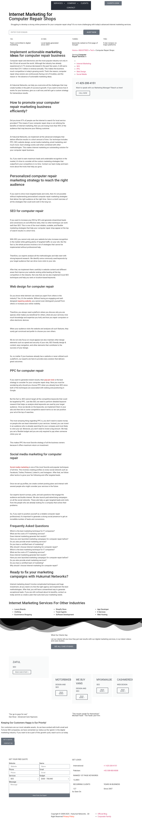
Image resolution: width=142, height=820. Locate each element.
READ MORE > (81, 696)
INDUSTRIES (84, 50)
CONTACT (71, 8)
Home (74, 50)
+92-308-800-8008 (111, 771)
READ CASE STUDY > (22, 672)
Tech (92, 50)
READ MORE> (61, 693)
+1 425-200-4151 (110, 766)
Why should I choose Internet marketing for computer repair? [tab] (34, 547)
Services (12, 776)
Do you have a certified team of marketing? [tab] (27, 544)
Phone (11, 769)
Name (41, 763)
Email (41, 769)
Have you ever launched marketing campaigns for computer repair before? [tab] (39, 539)
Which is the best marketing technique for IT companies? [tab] (32, 531)
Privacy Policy (68, 816)
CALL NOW (83, 93)
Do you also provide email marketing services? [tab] (28, 542)
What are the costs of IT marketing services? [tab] (27, 534)
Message (12, 782)
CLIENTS (84, 3)
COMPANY (73, 3)
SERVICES (59, 3)
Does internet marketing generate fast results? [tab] (28, 536)
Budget (42, 776)
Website (12, 763)
